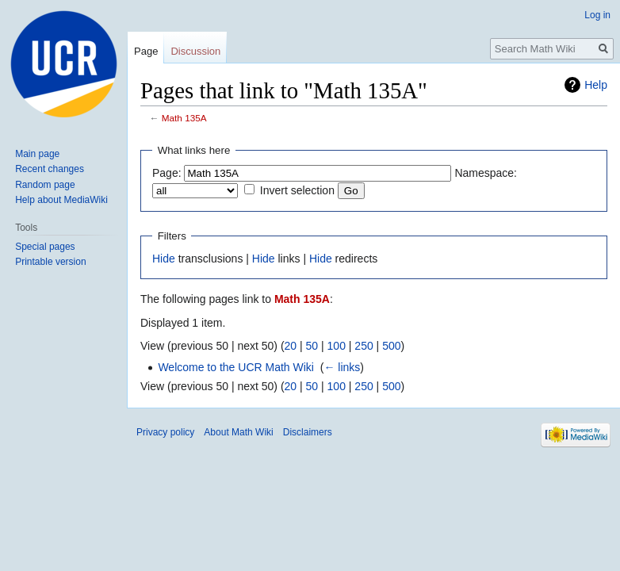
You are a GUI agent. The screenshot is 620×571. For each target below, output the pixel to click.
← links (341, 367)
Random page (45, 184)
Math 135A (184, 118)
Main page (37, 153)
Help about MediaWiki (61, 199)
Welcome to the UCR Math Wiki (236, 367)
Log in (597, 15)
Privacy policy (165, 432)
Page (146, 51)
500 (391, 345)
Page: (167, 173)
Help (595, 85)
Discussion (195, 51)
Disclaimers (307, 432)
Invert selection (297, 190)
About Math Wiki (238, 432)
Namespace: (485, 173)
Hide (163, 258)
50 (312, 345)
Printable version (50, 261)
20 (291, 345)
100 (336, 345)
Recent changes (49, 168)
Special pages (45, 246)
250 (363, 345)
